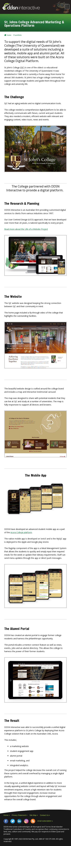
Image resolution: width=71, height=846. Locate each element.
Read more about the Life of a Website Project (26, 229)
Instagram (26, 821)
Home (9, 35)
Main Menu (67, 6)
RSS (33, 821)
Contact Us (44, 815)
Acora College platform (21, 532)
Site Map (32, 815)
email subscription (44, 821)
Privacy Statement (19, 815)
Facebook (6, 821)
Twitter (12, 821)
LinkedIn (19, 821)
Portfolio (18, 35)
